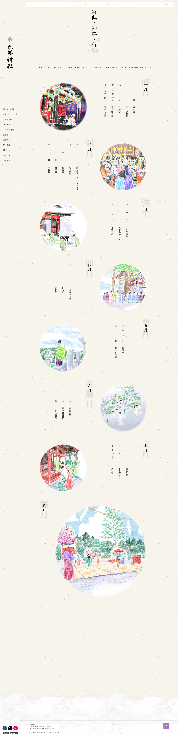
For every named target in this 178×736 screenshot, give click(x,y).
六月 (86, 4)
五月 (75, 4)
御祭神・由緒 (8, 109)
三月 (53, 4)
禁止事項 (6, 145)
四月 (64, 4)
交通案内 (6, 134)
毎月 (167, 4)
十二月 (155, 4)
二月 (42, 4)
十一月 (142, 4)
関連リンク (7, 150)
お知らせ (6, 140)
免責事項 (6, 160)
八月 (108, 4)
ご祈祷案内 (7, 119)
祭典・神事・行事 (10, 114)
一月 (31, 4)
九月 (119, 4)
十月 (130, 4)
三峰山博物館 (8, 129)
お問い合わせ (8, 155)
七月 (97, 4)
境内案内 (6, 124)
